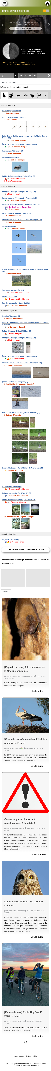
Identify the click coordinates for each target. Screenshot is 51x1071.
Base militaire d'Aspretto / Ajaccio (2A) (17, 213)
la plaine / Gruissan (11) (11, 316)
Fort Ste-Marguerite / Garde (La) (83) (16, 303)
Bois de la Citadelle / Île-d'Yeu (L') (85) (16, 493)
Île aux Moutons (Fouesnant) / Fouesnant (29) (19, 144)
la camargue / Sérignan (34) (12, 151)
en (47, 11)
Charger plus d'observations (25, 549)
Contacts (28, 1056)
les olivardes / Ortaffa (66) (12, 487)
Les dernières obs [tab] (9, 82)
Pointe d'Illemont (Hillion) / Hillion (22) (17, 331)
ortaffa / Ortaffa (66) (9, 297)
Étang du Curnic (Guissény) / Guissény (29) (19, 192)
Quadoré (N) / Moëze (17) (11, 111)
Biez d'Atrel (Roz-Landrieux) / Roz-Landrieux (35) (21, 413)
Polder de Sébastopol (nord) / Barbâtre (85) (18, 176)
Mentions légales (19, 1056)
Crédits (35, 1056)
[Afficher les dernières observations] (14, 87)
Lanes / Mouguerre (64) (11, 157)
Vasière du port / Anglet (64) (13, 290)
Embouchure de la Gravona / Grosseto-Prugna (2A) (22, 220)
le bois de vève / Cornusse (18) (14, 117)
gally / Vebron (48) (9, 226)
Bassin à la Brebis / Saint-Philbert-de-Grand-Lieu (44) (22, 468)
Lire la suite (38, 691)
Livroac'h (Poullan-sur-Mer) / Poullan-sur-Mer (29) (21, 205)
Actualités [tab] (6, 592)
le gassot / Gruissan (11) (11, 539)
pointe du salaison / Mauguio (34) (15, 382)
